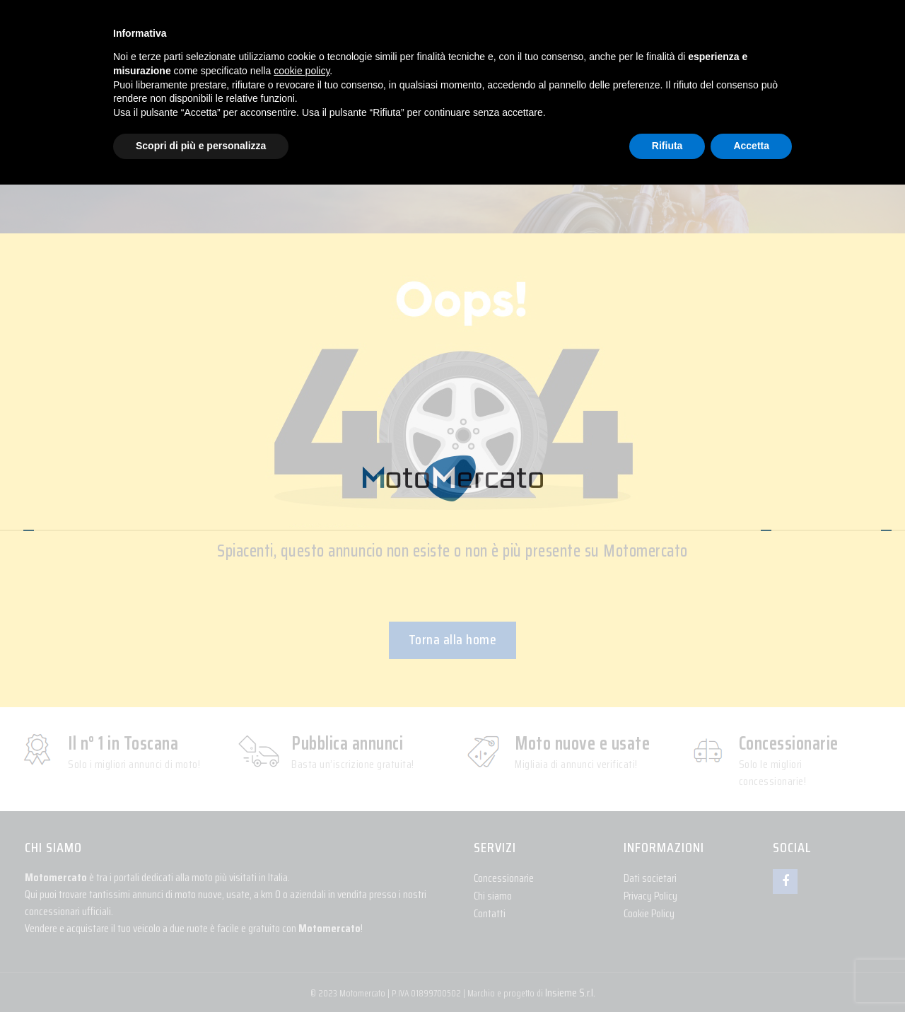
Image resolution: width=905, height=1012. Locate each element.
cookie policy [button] (301, 70)
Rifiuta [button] (667, 145)
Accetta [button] (751, 145)
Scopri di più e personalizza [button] (201, 145)
